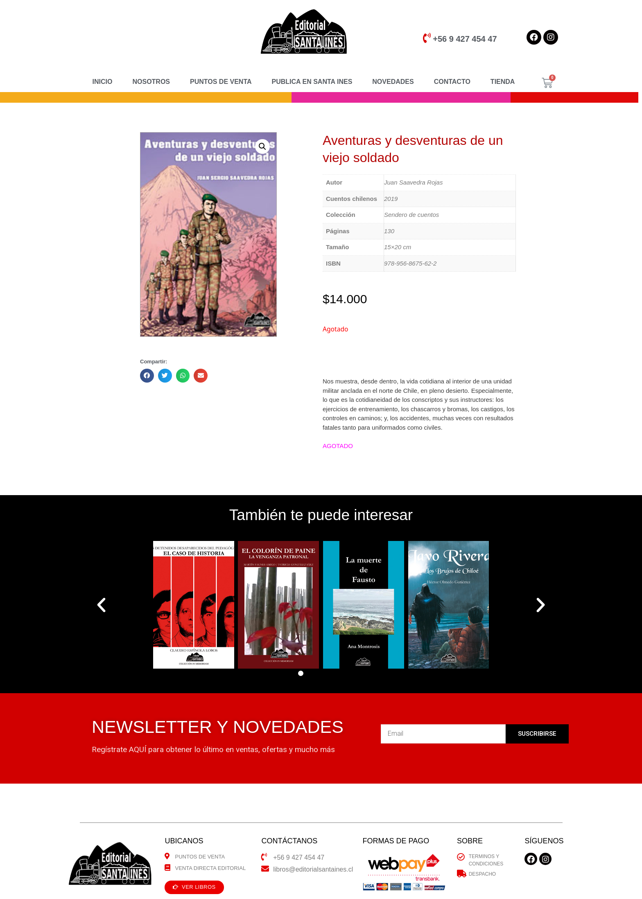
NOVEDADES (393, 81)
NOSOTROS (151, 81)
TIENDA (503, 81)
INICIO (103, 81)
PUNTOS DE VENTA (221, 81)
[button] (300, 673)
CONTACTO (452, 81)
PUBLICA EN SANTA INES (312, 81)
